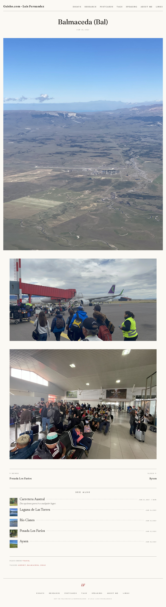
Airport (22, 565)
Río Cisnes (27, 520)
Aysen (153, 478)
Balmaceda (33, 565)
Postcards (106, 7)
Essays (77, 7)
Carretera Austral (32, 499)
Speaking (131, 7)
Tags (120, 7)
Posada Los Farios (21, 478)
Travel (26, 561)
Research (91, 7)
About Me (146, 7)
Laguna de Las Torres (35, 510)
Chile (43, 565)
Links (159, 7)
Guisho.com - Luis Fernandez (23, 6)
